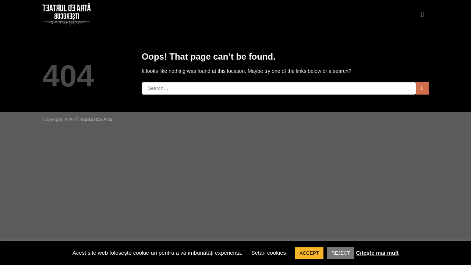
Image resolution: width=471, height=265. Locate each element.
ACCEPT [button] (309, 253)
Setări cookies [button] (268, 253)
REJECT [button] (341, 253)
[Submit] (422, 88)
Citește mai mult (377, 253)
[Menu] (425, 14)
